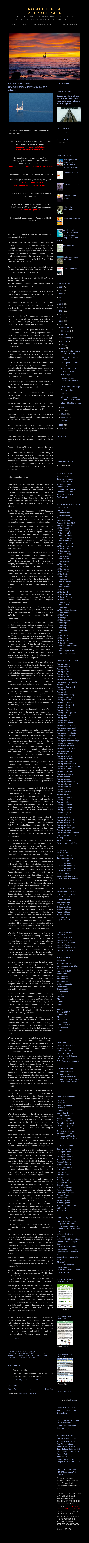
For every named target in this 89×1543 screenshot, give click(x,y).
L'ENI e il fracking (63, 531)
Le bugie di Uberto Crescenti (68, 1247)
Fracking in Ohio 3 (64, 674)
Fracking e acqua (63, 779)
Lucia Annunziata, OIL (65, 513)
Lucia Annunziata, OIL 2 (66, 515)
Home (31, 1389)
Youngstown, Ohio (64, 1180)
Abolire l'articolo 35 (64, 971)
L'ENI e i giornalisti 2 (64, 536)
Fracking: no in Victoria (65, 746)
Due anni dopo (62, 1110)
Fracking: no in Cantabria (66, 738)
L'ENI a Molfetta (63, 559)
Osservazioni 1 (62, 991)
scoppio (26, 1357)
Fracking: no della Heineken (67, 682)
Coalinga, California (64, 1187)
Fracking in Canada (64, 815)
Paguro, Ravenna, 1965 (66, 1446)
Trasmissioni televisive (71, 219)
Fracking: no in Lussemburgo (68, 741)
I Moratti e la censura (65, 1053)
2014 (61, 311)
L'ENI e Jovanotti (63, 528)
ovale (44, 1355)
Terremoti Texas (63, 873)
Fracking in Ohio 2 (64, 672)
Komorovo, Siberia (64, 1149)
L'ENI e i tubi (61, 648)
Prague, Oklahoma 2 (64, 1164)
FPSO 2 (60, 1009)
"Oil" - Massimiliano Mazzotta (68, 1061)
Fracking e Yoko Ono (65, 756)
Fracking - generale (64, 664)
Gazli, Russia (62, 1170)
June (63, 348)
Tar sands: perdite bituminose (68, 1079)
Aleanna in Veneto (64, 945)
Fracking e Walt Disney (65, 695)
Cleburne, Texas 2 (63, 1175)
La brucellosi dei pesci (65, 1113)
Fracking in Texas (63, 707)
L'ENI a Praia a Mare (65, 594)
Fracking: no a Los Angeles (67, 728)
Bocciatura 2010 (63, 976)
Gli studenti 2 (62, 1020)
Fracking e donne (63, 789)
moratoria (30, 1355)
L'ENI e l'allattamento (65, 643)
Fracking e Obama (64, 830)
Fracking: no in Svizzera (66, 725)
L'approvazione (62, 1027)
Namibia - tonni (62, 487)
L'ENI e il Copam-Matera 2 (67, 653)
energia (11, 1355)
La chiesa (60, 994)
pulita (19, 1357)
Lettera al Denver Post (65, 1265)
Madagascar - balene (65, 492)
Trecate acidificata (64, 904)
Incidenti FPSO (62, 1015)
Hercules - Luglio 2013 (65, 1126)
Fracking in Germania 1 (66, 805)
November (65, 331)
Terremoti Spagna (63, 861)
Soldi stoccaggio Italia (65, 858)
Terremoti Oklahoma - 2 (66, 866)
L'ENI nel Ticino (63, 579)
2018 (61, 297)
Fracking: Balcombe (64, 753)
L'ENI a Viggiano (63, 569)
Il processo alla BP (64, 1128)
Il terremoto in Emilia (64, 937)
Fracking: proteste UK (65, 751)
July (63, 345)
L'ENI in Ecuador (63, 633)
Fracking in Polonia (64, 812)
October (64, 334)
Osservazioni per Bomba (66, 1267)
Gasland (64, 394)
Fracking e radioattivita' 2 (66, 764)
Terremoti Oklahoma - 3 (66, 868)
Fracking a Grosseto (64, 715)
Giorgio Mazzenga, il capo (67, 1221)
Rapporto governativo (65, 1133)
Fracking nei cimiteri (64, 794)
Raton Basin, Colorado (65, 1193)
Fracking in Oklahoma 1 (66, 684)
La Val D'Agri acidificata (66, 894)
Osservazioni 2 (62, 989)
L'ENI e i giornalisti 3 (64, 538)
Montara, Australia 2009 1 (66, 1439)
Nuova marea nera (64, 1118)
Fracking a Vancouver (65, 774)
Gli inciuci (60, 997)
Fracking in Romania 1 (65, 697)
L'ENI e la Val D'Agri (64, 548)
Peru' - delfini (62, 497)
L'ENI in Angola (62, 615)
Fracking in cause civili (65, 797)
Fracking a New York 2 (65, 820)
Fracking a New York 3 (65, 822)
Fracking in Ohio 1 (64, 669)
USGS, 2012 (61, 1208)
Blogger (73, 1400)
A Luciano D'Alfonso (64, 963)
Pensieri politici (68, 246)
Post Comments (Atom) (28, 1394)
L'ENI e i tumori (62, 638)
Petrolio (12, 1357)
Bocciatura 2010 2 (64, 981)
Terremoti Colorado (64, 871)
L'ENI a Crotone (63, 584)
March (64, 414)
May (63, 407)
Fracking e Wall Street (65, 666)
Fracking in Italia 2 (64, 802)
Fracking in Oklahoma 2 (66, 687)
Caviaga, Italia (62, 1198)
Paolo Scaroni (62, 510)
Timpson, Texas (63, 1195)
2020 (61, 290)
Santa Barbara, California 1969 (68, 1449)
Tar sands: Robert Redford (67, 1082)
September (65, 338)
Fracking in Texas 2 (64, 710)
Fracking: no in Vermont (66, 736)
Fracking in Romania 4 (65, 705)
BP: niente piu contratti (65, 1131)
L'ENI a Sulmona (63, 577)
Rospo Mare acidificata (65, 897)
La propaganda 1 (63, 1022)
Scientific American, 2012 (66, 1205)
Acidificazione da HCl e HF (67, 892)
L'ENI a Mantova (63, 571)
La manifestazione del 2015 (67, 966)
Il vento (59, 1004)
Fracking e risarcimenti (65, 679)
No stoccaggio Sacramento (67, 876)
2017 (61, 301)
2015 (61, 307)
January (64, 421)
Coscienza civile (63, 1272)
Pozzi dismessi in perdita (66, 1123)
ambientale (31, 1353)
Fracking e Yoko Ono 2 (65, 759)
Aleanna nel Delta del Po (66, 948)
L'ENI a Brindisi (62, 574)
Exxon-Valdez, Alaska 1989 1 (68, 1452)
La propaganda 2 (63, 1025)
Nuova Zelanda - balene (66, 489)
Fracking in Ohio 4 (64, 677)
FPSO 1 (60, 1007)
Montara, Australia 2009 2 (66, 1441)
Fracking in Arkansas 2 (65, 769)
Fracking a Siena (63, 718)
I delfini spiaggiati (63, 1115)
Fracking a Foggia (63, 720)
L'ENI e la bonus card (65, 546)
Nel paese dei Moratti (65, 1048)
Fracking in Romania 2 (65, 700)
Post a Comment (14, 1385)
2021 (61, 287)
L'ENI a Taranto (62, 564)
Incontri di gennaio (70, 269)
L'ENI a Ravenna (63, 556)
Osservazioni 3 (62, 986)
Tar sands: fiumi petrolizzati (67, 1077)
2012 (61, 318)
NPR (19, 1338)
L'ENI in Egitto (62, 618)
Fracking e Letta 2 (63, 692)
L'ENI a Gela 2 (62, 592)
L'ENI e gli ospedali (64, 641)
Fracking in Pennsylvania (66, 713)
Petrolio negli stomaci (65, 1105)
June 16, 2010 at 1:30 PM (25, 1380)
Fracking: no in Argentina (66, 730)
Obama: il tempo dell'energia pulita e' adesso (69, 380)
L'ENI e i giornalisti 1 (64, 533)
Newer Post (12, 1389)
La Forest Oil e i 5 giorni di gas (68, 1239)
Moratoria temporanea (65, 1121)
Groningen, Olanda (64, 1152)
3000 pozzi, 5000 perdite (66, 1136)
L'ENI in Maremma (64, 582)
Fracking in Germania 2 (66, 807)
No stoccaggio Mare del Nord (68, 878)
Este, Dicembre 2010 (65, 950)
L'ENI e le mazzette (64, 541)
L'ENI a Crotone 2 (63, 587)
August (64, 341)
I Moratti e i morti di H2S (66, 1046)
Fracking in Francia (64, 810)
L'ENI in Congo (62, 607)
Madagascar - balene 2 (65, 494)
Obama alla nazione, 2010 (67, 1139)
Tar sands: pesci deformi (66, 1074)
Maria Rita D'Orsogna (62, 132)
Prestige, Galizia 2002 (65, 1454)
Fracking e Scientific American (68, 766)
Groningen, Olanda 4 (65, 1159)
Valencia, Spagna (63, 1203)
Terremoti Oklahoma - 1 (66, 863)
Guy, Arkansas (62, 1185)
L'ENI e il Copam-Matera (66, 651)
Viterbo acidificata (63, 915)
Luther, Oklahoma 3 (64, 1167)
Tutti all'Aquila (66, 375)
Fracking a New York (64, 817)
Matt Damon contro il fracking (68, 833)
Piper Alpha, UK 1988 (65, 1444)
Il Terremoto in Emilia (71, 173)
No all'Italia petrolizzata (45, 11)
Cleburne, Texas (63, 1172)
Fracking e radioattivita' (65, 761)
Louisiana (20, 1355)
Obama (38, 1355)
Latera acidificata (63, 902)
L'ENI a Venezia (63, 561)
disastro (41, 1353)
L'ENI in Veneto (62, 600)
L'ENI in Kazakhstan (64, 620)
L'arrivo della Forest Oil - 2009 (68, 1270)
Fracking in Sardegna (65, 723)
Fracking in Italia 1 (64, 800)
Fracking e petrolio (64, 792)
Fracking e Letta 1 (63, 690)
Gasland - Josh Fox (64, 840)
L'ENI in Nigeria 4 (63, 630)
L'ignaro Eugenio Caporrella (67, 1249)
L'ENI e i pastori (63, 605)
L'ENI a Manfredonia (64, 597)
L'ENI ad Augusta (63, 551)
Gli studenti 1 (62, 1017)
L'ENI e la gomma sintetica (67, 646)
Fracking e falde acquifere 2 (67, 784)
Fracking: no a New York (66, 748)
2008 (61, 428)
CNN (15, 1338)
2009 (61, 425)
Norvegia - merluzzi (64, 484)
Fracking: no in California (66, 733)
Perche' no (61, 961)
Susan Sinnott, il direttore (66, 943)
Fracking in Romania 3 (65, 702)
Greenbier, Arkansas (64, 1182)
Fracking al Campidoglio (66, 828)
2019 (61, 294)
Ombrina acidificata (64, 907)
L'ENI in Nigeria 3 (63, 628)
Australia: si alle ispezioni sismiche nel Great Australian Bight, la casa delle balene (69, 235)
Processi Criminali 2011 (66, 525)
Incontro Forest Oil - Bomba (67, 1226)
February (65, 417)
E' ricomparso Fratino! (71, 184)
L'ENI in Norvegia (63, 612)
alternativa (20, 1353)
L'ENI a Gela (61, 589)
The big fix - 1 (62, 1100)
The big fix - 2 (62, 1103)
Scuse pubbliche (67, 390)
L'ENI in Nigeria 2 (63, 625)
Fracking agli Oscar (64, 825)
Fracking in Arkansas (65, 771)
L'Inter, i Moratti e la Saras (71, 403)
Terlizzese (60, 1030)
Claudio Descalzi (63, 508)
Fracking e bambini (64, 787)
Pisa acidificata (62, 917)
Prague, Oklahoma (64, 1162)
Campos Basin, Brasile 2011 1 (68, 1459)
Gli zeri (59, 999)
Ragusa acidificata (64, 909)
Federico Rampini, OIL (65, 520)
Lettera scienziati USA (65, 482)
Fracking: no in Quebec (65, 743)
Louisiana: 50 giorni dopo (70, 387)
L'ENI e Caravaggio (64, 635)
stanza (34, 1357)
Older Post (49, 1389)
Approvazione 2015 (64, 974)
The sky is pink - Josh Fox (67, 843)
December (65, 327)
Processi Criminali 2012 (66, 523)
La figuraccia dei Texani (66, 1224)
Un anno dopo (62, 1108)
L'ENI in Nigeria (63, 623)
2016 (61, 304)
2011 (61, 321)
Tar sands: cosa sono (65, 1072)
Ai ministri (60, 969)
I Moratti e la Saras (64, 1051)
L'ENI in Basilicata (63, 602)
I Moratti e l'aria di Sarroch (67, 1056)
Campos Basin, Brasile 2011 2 (68, 1462)
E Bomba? (61, 1262)
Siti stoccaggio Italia (64, 855)
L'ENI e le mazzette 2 (65, 543)
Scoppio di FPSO (63, 1012)
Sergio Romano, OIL (64, 518)
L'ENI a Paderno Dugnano (67, 610)
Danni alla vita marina (65, 479)
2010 (61, 325)
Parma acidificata (63, 912)
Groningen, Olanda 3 (65, 1157)
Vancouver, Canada (64, 1190)
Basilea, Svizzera (63, 1200)
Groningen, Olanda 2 (65, 1154)
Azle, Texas (61, 1177)
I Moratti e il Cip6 (63, 1058)
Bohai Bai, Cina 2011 (65, 1457)
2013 (61, 314)
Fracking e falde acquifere (66, 782)
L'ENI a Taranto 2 (63, 566)
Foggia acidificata (63, 920)
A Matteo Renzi (62, 476)
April (63, 411)
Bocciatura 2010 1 (64, 979)
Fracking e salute (63, 776)
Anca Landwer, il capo (65, 940)
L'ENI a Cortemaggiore (65, 554)
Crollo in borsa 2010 (64, 984)
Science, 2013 (62, 1210)
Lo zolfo (60, 1002)
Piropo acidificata (63, 899)
